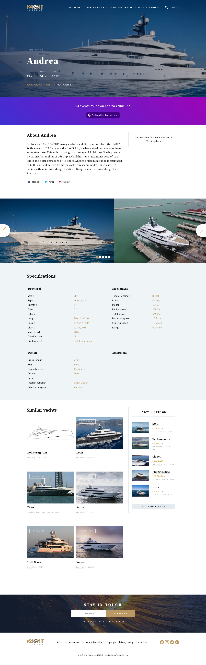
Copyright (112, 642)
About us (74, 642)
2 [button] (100, 257)
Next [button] (201, 230)
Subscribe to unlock (104, 115)
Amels (29, 567)
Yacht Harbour (35, 8)
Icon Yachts (80, 458)
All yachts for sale (153, 506)
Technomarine (161, 439)
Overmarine (157, 447)
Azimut (155, 431)
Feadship (80, 512)
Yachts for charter (121, 7)
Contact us (141, 642)
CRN (29, 76)
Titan (30, 507)
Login (175, 7)
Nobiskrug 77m (37, 452)
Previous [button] (5, 230)
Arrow (80, 507)
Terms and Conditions (92, 642)
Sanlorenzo (157, 464)
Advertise (61, 642)
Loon (79, 452)
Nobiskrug (31, 458)
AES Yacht (156, 479)
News (141, 7)
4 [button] (106, 257)
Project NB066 (161, 471)
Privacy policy (126, 642)
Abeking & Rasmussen (36, 512)
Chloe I (156, 456)
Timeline (154, 7)
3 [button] (103, 257)
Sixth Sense (34, 562)
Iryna (155, 487)
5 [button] (109, 257)
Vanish (80, 562)
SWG (155, 423)
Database (75, 7)
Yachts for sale (95, 7)
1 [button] (97, 257)
